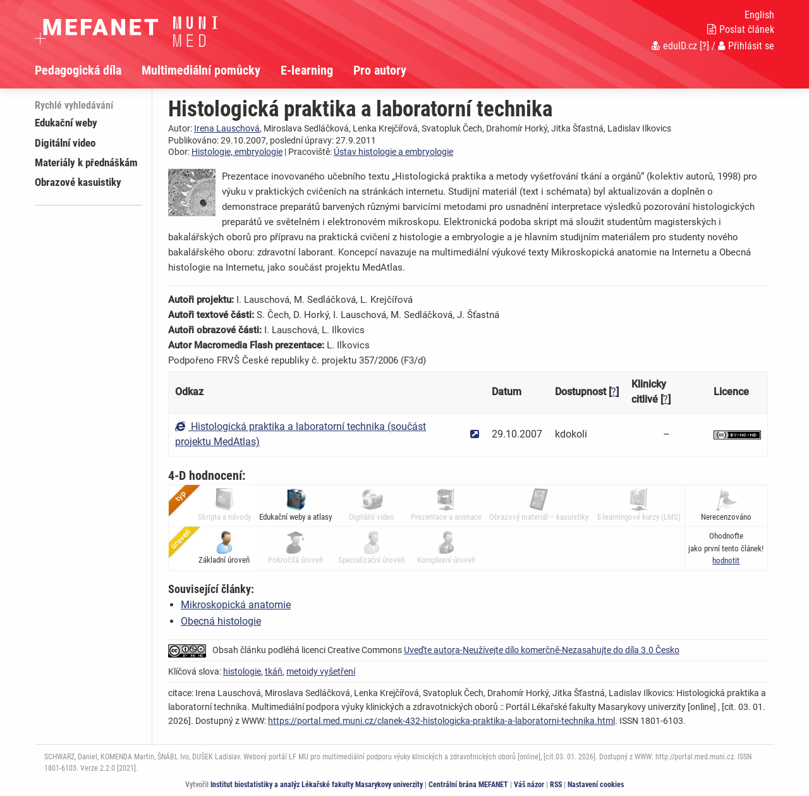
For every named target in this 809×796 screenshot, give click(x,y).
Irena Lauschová (227, 128)
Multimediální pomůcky (201, 70)
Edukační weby (66, 122)
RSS (556, 784)
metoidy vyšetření (320, 671)
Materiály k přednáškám (86, 162)
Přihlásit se (746, 46)
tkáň (274, 671)
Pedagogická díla (78, 70)
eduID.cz (674, 46)
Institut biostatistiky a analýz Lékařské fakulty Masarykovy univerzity (316, 784)
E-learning (307, 70)
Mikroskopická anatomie (236, 605)
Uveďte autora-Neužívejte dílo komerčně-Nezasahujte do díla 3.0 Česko (541, 650)
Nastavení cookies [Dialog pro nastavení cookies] (596, 784)
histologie (242, 671)
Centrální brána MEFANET (468, 784)
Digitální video (65, 143)
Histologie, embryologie (237, 152)
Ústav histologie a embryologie (393, 152)
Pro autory (379, 70)
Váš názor (529, 784)
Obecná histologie (221, 621)
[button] (725, 560)
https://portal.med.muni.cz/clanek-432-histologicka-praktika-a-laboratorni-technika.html (441, 721)
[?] (704, 46)
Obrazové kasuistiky (78, 182)
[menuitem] (88, 70)
